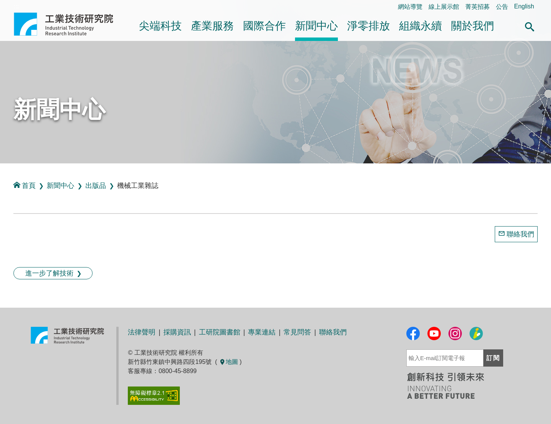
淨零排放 (368, 26)
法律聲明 (141, 332)
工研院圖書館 (219, 332)
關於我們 (472, 26)
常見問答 (297, 332)
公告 (502, 6)
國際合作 (264, 26)
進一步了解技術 (49, 273)
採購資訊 (177, 332)
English (524, 6)
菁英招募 (477, 6)
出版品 (95, 185)
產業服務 (212, 26)
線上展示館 (444, 6)
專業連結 (262, 332)
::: (2, 171)
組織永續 (420, 26)
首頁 (24, 185)
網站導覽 (410, 6)
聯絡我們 (520, 234)
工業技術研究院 (69, 24)
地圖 (228, 362)
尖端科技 (160, 26)
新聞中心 (316, 26)
